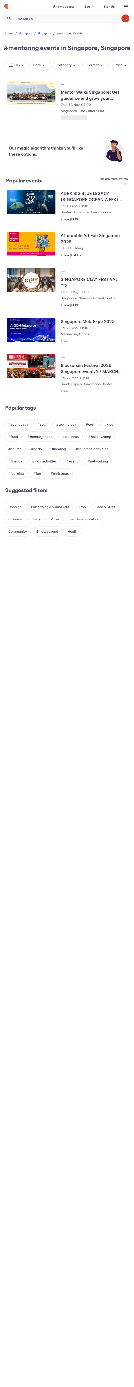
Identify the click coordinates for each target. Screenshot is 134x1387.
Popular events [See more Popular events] (24, 180)
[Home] (6, 6)
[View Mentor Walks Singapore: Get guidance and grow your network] (31, 93)
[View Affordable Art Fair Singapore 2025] (31, 244)
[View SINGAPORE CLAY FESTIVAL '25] (31, 280)
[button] (16, 65)
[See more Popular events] (112, 181)
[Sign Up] (109, 6)
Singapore (25, 33)
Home (9, 33)
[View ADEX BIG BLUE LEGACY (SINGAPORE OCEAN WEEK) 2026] (31, 202)
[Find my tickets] (64, 6)
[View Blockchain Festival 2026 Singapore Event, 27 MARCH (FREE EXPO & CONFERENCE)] (31, 366)
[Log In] (89, 6)
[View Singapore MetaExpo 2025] (31, 330)
